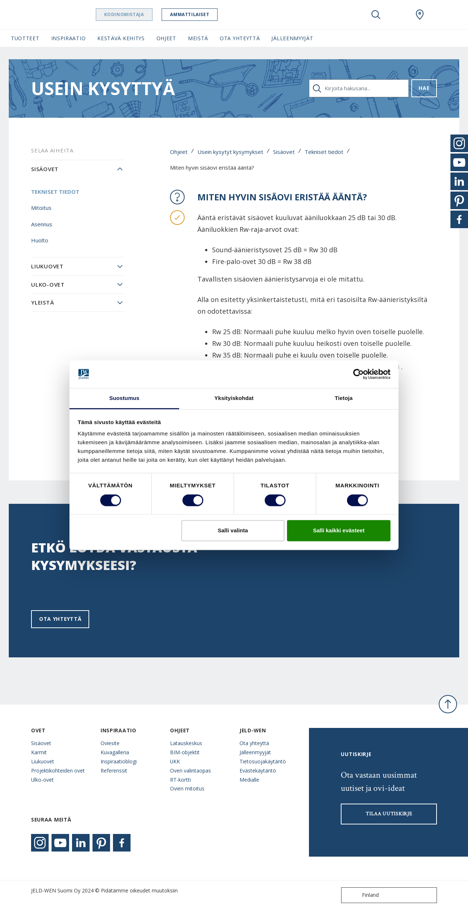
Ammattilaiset (203, 14)
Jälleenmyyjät (255, 752)
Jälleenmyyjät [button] (292, 38)
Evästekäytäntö (257, 770)
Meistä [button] (198, 38)
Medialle (249, 779)
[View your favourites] (398, 14)
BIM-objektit (185, 752)
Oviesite (110, 743)
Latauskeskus (186, 743)
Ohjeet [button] (166, 38)
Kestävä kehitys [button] (120, 38)
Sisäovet (284, 151)
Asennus (41, 224)
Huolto (39, 240)
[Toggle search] (376, 14)
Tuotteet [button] (25, 38)
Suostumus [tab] (124, 398)
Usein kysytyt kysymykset (230, 151)
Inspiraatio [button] (68, 38)
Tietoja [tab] (344, 398)
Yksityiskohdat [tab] (233, 398)
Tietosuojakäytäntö (262, 761)
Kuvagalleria (115, 752)
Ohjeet (179, 151)
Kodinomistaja (138, 14)
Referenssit (114, 770)
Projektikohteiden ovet (58, 770)
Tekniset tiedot (324, 151)
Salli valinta (233, 531)
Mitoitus (41, 207)
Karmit (39, 752)
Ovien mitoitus (187, 788)
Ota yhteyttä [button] (240, 38)
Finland (361, 895)
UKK (175, 761)
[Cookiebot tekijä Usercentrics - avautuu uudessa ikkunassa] (358, 374)
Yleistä (42, 302)
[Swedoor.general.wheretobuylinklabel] (420, 14)
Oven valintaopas (190, 770)
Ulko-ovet (48, 284)
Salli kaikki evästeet (339, 531)
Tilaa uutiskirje (389, 814)
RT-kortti (180, 779)
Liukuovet (47, 266)
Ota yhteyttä (60, 618)
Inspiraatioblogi (119, 761)
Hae (424, 87)
